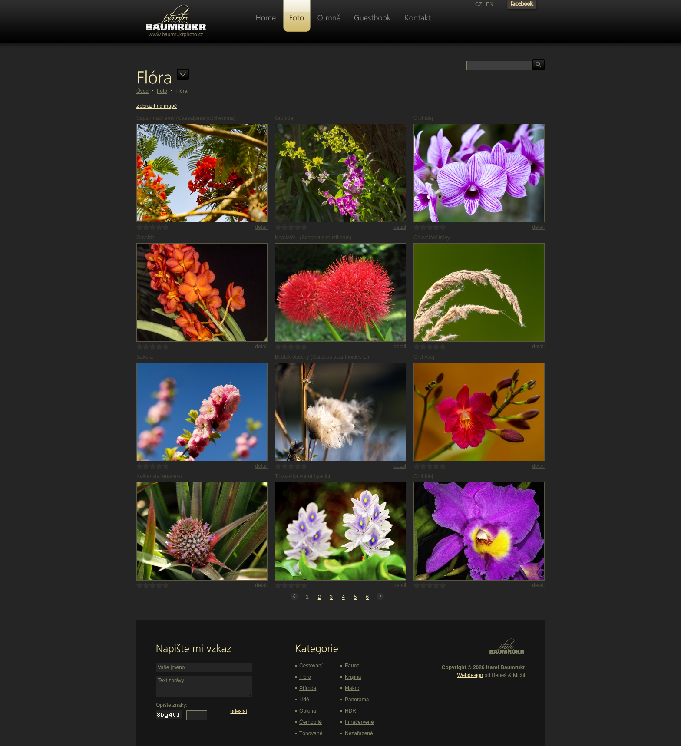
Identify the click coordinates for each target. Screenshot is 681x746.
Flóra (305, 677)
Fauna (352, 666)
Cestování (311, 666)
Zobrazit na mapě (156, 106)
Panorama (357, 699)
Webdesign (470, 675)
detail (261, 227)
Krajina (353, 677)
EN (489, 4)
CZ (478, 4)
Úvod (142, 91)
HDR (350, 711)
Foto (162, 91)
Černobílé (310, 722)
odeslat (238, 711)
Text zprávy (204, 686)
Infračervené (359, 722)
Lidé (304, 699)
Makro (352, 688)
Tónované (310, 733)
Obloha (307, 711)
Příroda (307, 688)
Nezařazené (359, 733)
